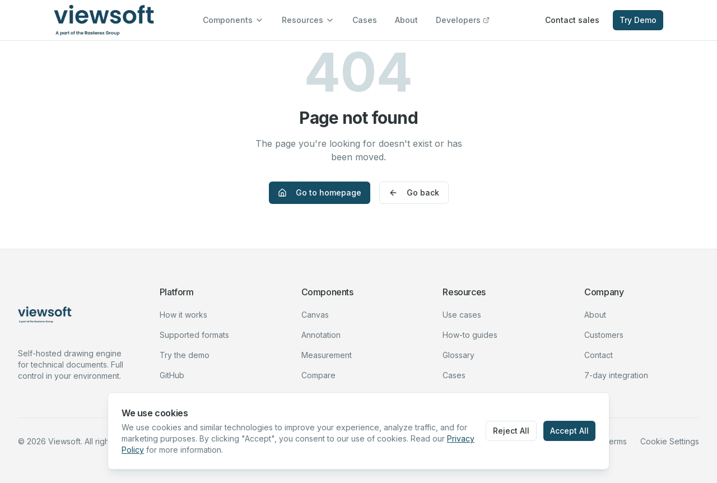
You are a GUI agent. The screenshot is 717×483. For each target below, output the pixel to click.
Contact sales (572, 20)
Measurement (326, 355)
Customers (603, 335)
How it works (183, 314)
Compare (318, 375)
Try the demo (184, 355)
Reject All (511, 430)
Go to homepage (319, 192)
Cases (364, 20)
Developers (463, 20)
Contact (598, 355)
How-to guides (470, 335)
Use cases (462, 314)
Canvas (315, 314)
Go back (414, 192)
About (406, 20)
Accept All (569, 430)
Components (233, 20)
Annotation (321, 335)
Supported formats (194, 335)
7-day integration (616, 375)
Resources (308, 20)
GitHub (172, 375)
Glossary (458, 355)
